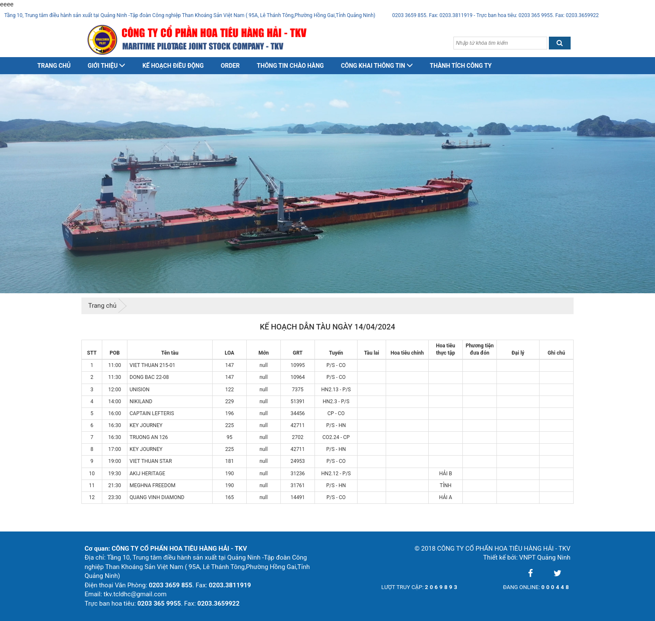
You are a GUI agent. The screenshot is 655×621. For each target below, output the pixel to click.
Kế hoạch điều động (173, 65)
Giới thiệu (106, 65)
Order (230, 65)
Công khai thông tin (377, 65)
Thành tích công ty (461, 65)
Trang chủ (54, 65)
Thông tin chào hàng (290, 65)
